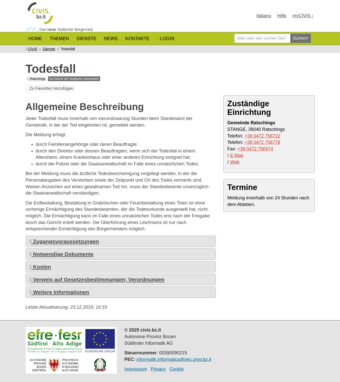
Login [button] (165, 38)
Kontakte (137, 38)
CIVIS (32, 49)
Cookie (177, 369)
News (111, 38)
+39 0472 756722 (262, 135)
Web (235, 162)
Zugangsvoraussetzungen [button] (64, 241)
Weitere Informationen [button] (59, 292)
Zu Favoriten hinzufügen (50, 88)
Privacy (158, 369)
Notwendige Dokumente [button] (62, 254)
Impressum (135, 369)
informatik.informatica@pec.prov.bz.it (174, 359)
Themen (59, 38)
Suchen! (300, 38)
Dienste (86, 38)
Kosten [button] (40, 267)
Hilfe (281, 15)
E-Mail (236, 155)
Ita (263, 15)
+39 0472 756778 (262, 142)
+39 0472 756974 (255, 148)
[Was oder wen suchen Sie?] (262, 38)
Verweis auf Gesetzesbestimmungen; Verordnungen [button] (97, 279)
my (302, 15)
